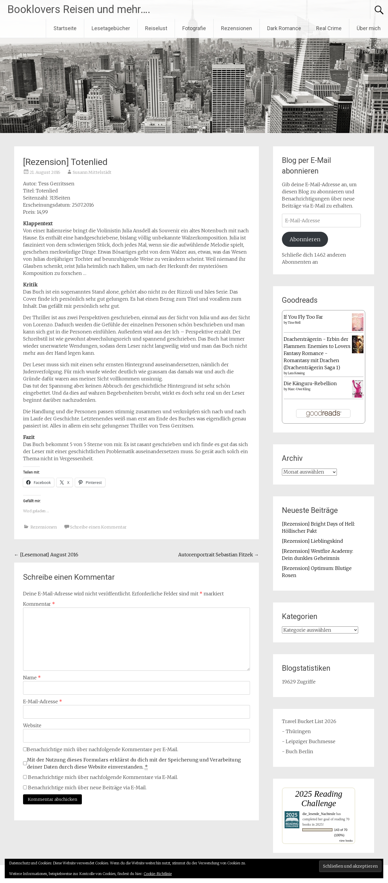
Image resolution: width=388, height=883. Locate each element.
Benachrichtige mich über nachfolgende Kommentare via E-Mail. (103, 777)
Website (32, 725)
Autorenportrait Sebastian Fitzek (218, 555)
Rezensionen (236, 28)
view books (346, 840)
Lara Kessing (296, 373)
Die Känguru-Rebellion (310, 383)
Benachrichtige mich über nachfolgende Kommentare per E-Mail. (100, 749)
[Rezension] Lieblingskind (312, 541)
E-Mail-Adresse (42, 701)
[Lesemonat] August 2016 (46, 555)
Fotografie (194, 28)
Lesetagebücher (111, 28)
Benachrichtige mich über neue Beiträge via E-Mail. (87, 787)
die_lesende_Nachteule (318, 814)
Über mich (369, 28)
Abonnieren (305, 239)
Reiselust (156, 28)
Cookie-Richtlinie (158, 873)
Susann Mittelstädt (92, 172)
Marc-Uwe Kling (299, 389)
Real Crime (329, 28)
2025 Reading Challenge (318, 798)
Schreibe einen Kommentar (98, 527)
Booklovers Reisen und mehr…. (78, 9)
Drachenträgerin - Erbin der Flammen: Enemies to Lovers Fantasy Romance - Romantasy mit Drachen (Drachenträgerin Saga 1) (317, 353)
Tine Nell (294, 323)
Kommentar (39, 604)
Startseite (65, 28)
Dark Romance (284, 28)
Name (32, 678)
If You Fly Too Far (303, 317)
